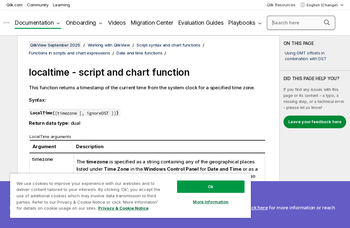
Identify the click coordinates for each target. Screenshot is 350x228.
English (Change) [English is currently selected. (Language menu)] (323, 5)
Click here (256, 208)
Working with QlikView (109, 45)
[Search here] (301, 22)
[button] (327, 22)
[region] (111, 190)
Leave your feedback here (314, 121)
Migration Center (151, 22)
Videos (117, 22)
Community (38, 4)
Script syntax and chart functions (168, 45)
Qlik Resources (281, 4)
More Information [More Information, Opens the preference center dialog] (179, 190)
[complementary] (315, 131)
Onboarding (81, 22)
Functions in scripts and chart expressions (69, 52)
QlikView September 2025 (55, 45)
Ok (178, 175)
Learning (61, 4)
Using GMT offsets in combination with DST (306, 55)
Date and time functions (139, 52)
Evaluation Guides (201, 22)
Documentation (34, 22)
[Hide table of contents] (8, 45)
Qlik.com (14, 4)
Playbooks (241, 22)
